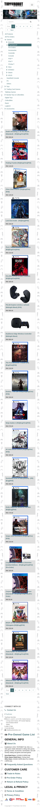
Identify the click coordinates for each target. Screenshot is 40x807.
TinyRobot (9, 714)
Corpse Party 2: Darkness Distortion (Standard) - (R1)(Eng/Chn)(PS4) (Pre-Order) (19, 594)
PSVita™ (11, 64)
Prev (8, 26)
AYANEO (11, 70)
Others (9, 84)
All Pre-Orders (9, 37)
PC (8, 81)
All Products (9, 34)
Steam (10, 72)
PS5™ (10, 59)
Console (11, 56)
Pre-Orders (12, 47)
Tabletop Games (10, 92)
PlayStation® (13, 45)
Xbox (10, 67)
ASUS (10, 75)
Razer (7, 103)
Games (9, 39)
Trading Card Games (13, 89)
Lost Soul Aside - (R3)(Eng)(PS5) (17, 221)
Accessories (12, 50)
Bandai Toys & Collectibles (15, 95)
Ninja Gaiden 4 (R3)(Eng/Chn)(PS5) (18, 423)
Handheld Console (13, 78)
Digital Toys (8, 97)
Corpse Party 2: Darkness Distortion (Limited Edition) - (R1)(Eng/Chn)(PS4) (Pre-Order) (19, 565)
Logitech (8, 106)
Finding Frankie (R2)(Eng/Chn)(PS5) (18, 163)
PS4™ (10, 61)
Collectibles (9, 100)
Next (12, 30)
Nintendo (11, 42)
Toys (7, 86)
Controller (11, 53)
